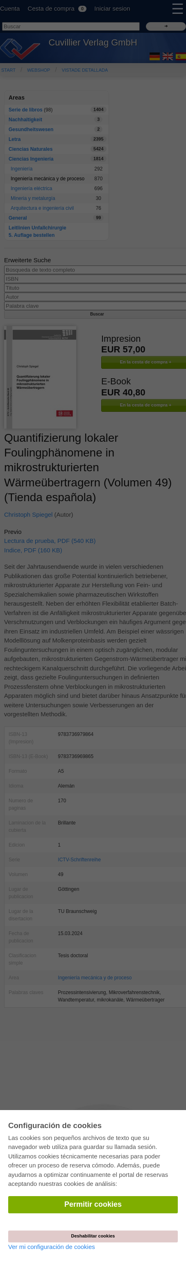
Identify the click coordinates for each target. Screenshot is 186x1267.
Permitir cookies (93, 1204)
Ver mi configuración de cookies (51, 1246)
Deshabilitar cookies (93, 1235)
